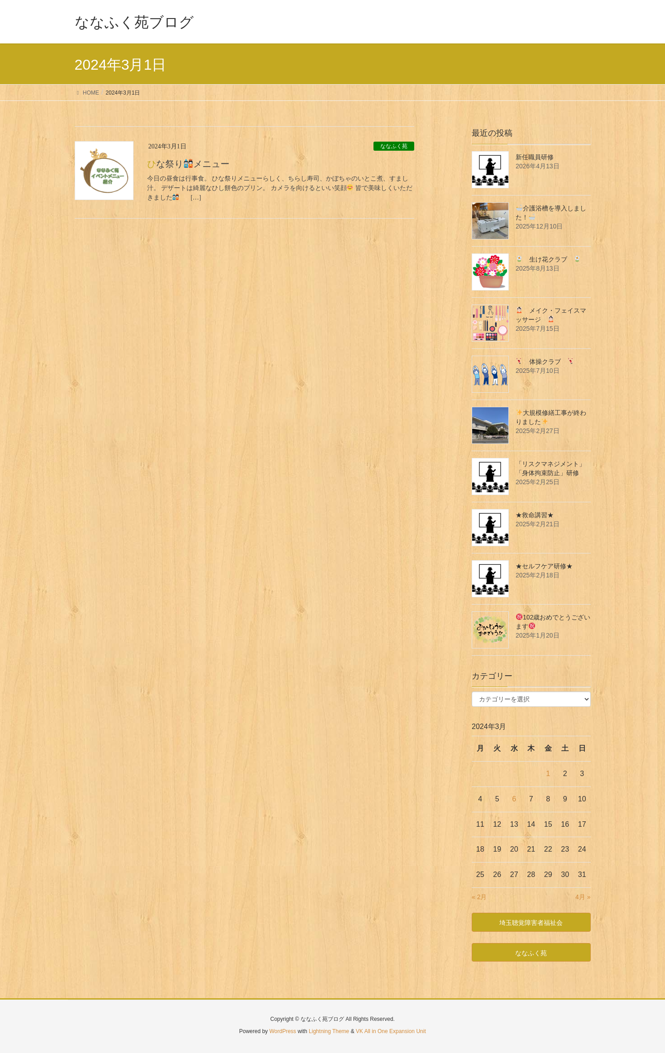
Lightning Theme (329, 1031)
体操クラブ (545, 361)
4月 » (582, 897)
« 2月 (479, 897)
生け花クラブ (548, 259)
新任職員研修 (535, 157)
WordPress (282, 1031)
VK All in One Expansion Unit (391, 1031)
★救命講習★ (535, 515)
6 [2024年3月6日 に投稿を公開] (514, 799)
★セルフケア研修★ (544, 566)
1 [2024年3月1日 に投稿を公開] (548, 773)
